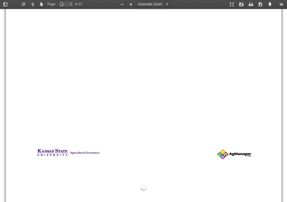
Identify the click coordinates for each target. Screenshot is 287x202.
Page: (51, 4)
